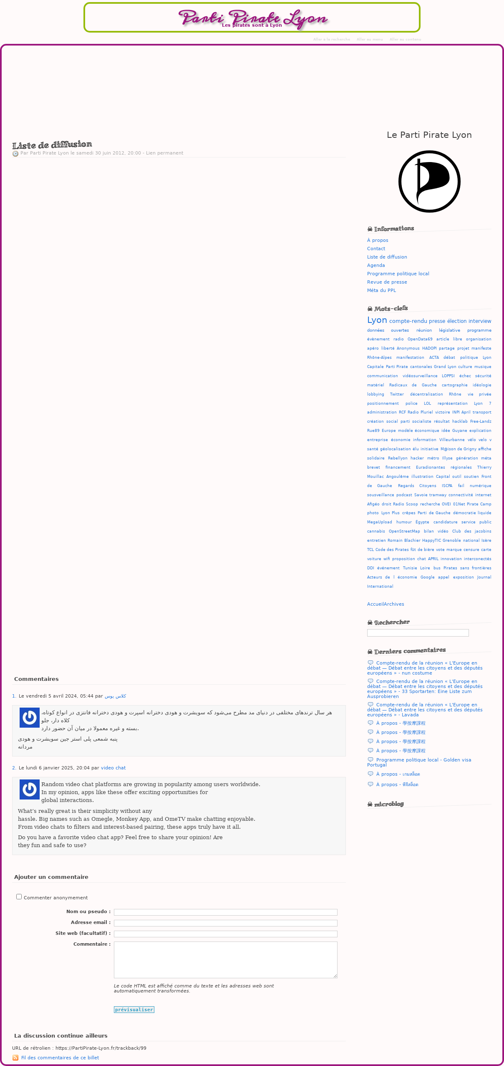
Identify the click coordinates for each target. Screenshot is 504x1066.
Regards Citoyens (417, 486)
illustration (422, 477)
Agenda (376, 265)
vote (440, 550)
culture (465, 366)
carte (486, 550)
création (375, 421)
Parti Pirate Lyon (252, 18)
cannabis (376, 531)
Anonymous (408, 348)
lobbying (375, 394)
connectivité (461, 495)
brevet (373, 467)
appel (443, 577)
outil (456, 477)
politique (469, 357)
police (412, 403)
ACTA (434, 357)
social (392, 421)
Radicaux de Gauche (412, 385)
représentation (453, 403)
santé (372, 449)
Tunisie (410, 568)
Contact (376, 248)
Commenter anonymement (56, 897)
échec (465, 376)
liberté (388, 348)
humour (404, 522)
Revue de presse (387, 281)
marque (454, 550)
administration (382, 412)
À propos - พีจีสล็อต (397, 784)
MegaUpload (379, 522)
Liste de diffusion (387, 256)
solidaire (376, 458)
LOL (427, 403)
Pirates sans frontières (467, 568)
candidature (445, 522)
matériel (375, 385)
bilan (429, 531)
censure (471, 550)
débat (449, 357)
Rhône (455, 394)
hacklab (460, 421)
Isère (486, 540)
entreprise (377, 440)
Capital (443, 477)
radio (398, 339)
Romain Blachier (404, 540)
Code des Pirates (392, 550)
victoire (442, 412)
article (442, 339)
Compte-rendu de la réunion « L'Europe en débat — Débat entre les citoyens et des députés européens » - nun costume (425, 667)
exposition (463, 577)
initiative (429, 449)
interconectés (477, 559)
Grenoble (452, 540)
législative (449, 329)
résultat (442, 421)
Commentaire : (92, 944)
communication (382, 376)
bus (437, 568)
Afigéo (373, 504)
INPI (456, 412)
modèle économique (418, 431)
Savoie (421, 495)
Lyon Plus (390, 513)
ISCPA (447, 486)
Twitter (397, 394)
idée (445, 431)
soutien (471, 477)
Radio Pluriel (420, 412)
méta (486, 458)
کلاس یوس (115, 695)
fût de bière (422, 550)
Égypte (422, 522)
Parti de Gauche (434, 513)
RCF (402, 412)
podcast (404, 495)
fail (461, 486)
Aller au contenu (405, 39)
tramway (437, 495)
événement (388, 568)
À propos (377, 240)
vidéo (443, 531)
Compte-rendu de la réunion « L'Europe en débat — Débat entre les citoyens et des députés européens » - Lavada (425, 709)
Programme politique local (398, 273)
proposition (403, 559)
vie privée (479, 394)
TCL (370, 550)
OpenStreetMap (404, 531)
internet (483, 495)
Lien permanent (164, 152)
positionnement (383, 403)
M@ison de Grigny (458, 449)
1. (14, 695)
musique (482, 367)
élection (457, 321)
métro (433, 458)
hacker (417, 458)
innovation (451, 559)
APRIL (433, 559)
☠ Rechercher (388, 622)
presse (437, 321)
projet (463, 348)
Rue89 (373, 431)
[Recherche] (418, 633)
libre (457, 339)
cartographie (455, 385)
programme (479, 329)
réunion (424, 329)
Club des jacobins (471, 531)
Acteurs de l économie (392, 577)
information (424, 440)
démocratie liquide (472, 513)
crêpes (409, 513)
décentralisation (426, 394)
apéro (373, 348)
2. (14, 767)
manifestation (410, 357)
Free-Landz (480, 421)
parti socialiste (416, 421)
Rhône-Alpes (379, 357)
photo (373, 513)
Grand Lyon (445, 366)
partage (447, 348)
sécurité (483, 376)
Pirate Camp (479, 504)
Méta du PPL (381, 290)
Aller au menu (370, 39)
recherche (430, 504)
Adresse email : (91, 922)
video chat (113, 767)
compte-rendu (408, 321)
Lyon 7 (482, 403)
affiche (484, 449)
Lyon (377, 320)
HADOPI (429, 348)
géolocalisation (395, 449)
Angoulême (397, 477)
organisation (478, 339)
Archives (394, 604)
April (466, 412)
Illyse (447, 458)
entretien (376, 540)
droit (386, 504)
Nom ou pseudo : (88, 911)
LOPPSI (448, 376)
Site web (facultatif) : (83, 933)
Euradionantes (430, 467)
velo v (485, 440)
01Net (459, 504)
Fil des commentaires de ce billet (60, 1057)
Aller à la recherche (331, 39)
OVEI (446, 504)
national (471, 540)
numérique (480, 486)
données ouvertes (388, 329)
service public (476, 522)
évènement (378, 339)
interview (480, 321)
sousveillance (380, 495)
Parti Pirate (397, 366)
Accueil (375, 604)
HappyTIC (431, 540)
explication (480, 431)
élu (416, 449)
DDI (370, 568)
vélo (472, 440)
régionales (461, 467)
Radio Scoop (405, 504)
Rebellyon (398, 458)
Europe (389, 431)
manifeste (481, 348)
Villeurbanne (452, 440)
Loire (425, 568)
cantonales (421, 366)
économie (401, 440)
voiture (374, 559)
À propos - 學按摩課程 (401, 723)
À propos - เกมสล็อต (398, 774)
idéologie (482, 385)
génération (467, 458)
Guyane (459, 431)
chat (421, 559)
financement (398, 467)
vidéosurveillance (420, 376)
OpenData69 (420, 339)
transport (482, 412)
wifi (386, 559)
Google (428, 577)
